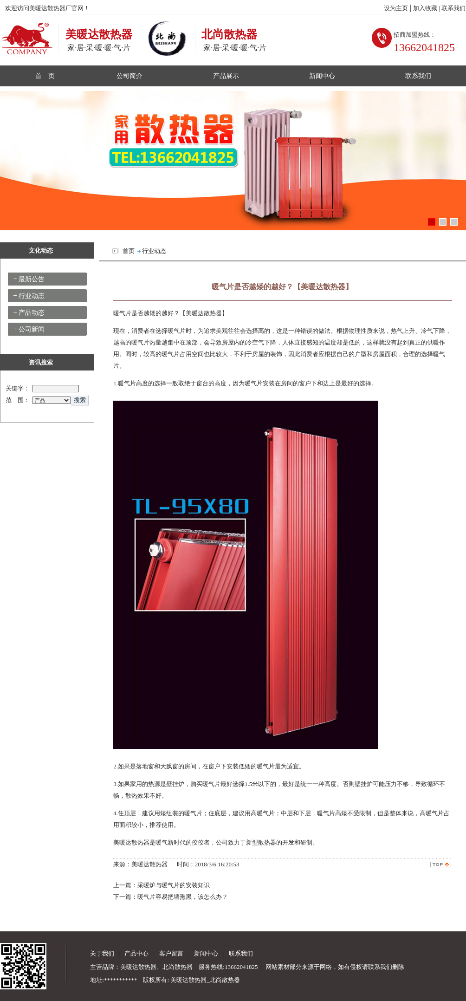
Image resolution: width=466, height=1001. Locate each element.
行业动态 (32, 295)
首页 (129, 250)
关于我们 (102, 953)
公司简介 (129, 75)
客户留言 (169, 953)
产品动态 (32, 312)
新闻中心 (322, 75)
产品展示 (226, 75)
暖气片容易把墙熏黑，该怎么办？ (182, 896)
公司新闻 (32, 329)
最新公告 (32, 279)
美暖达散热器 (204, 313)
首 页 (45, 75)
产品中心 (136, 953)
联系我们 (453, 8)
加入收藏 (426, 8)
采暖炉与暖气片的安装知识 (173, 885)
